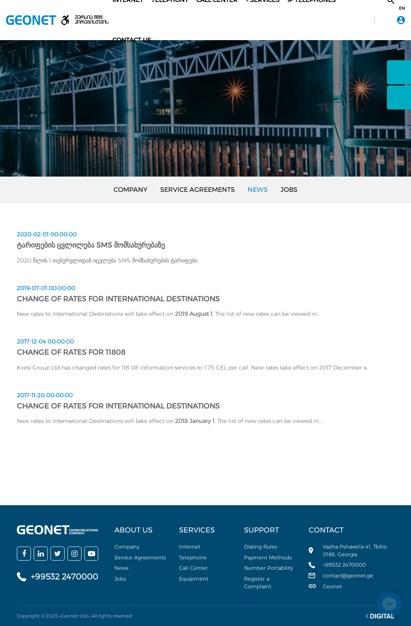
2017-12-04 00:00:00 (45, 341)
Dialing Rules (260, 546)
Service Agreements (197, 189)
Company (130, 189)
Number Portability (268, 568)
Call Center (193, 568)
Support (261, 530)
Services (197, 530)
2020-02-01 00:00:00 (47, 234)
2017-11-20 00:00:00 (45, 395)
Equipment (193, 578)
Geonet (332, 586)
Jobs (289, 189)
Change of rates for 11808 (71, 352)
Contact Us (131, 40)
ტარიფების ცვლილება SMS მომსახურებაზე (91, 245)
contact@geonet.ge (348, 575)
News (258, 189)
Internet (189, 546)
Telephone (193, 557)
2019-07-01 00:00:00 (46, 288)
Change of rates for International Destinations (118, 299)
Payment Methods (268, 557)
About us (133, 530)
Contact (326, 530)
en (402, 8)
